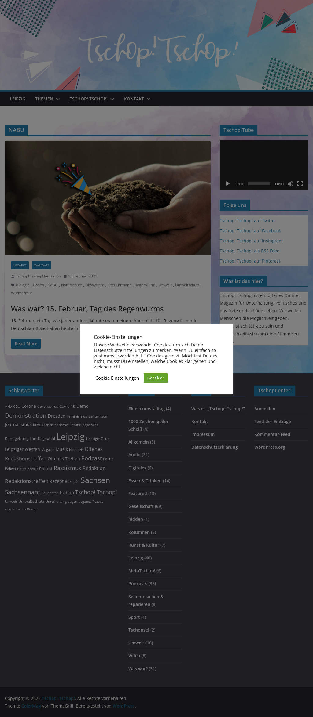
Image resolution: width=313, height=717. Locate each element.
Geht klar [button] (155, 378)
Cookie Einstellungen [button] (117, 378)
